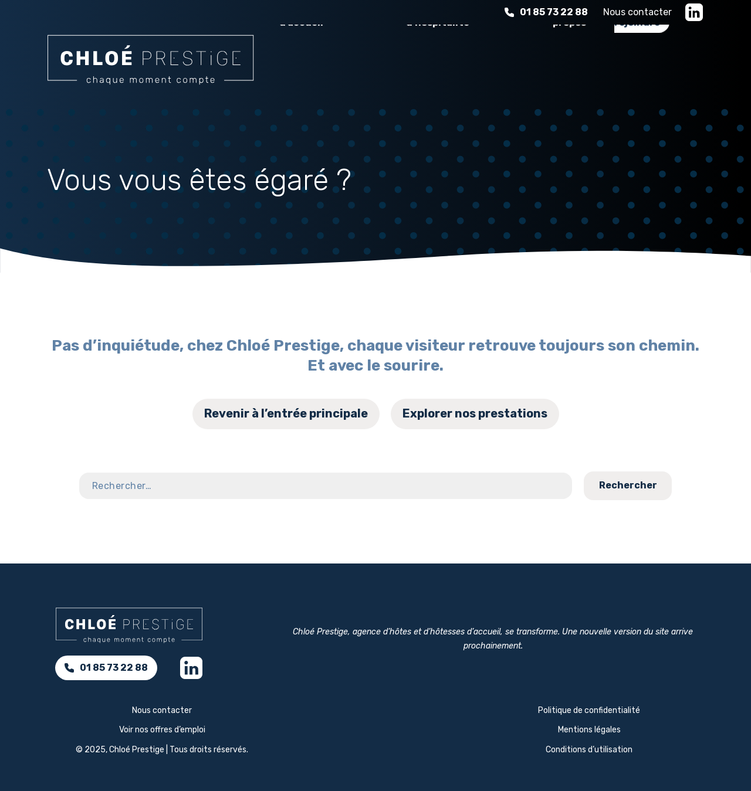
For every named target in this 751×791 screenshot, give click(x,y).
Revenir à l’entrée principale (286, 413)
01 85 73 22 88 (546, 12)
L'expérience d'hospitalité (441, 66)
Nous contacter (637, 12)
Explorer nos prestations (474, 413)
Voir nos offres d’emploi (162, 730)
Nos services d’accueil (314, 66)
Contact (706, 506)
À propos (569, 66)
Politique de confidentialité (589, 710)
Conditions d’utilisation (589, 750)
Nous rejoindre (637, 66)
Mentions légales (589, 730)
